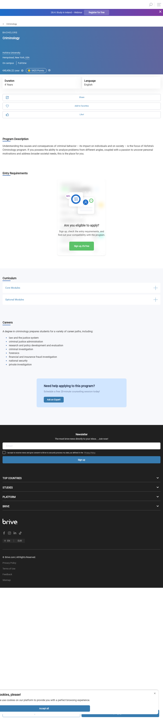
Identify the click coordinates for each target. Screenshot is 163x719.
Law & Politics (21, 24)
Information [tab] (118, 40)
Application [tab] (44, 40)
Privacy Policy (109, 415)
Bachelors (4, 24)
